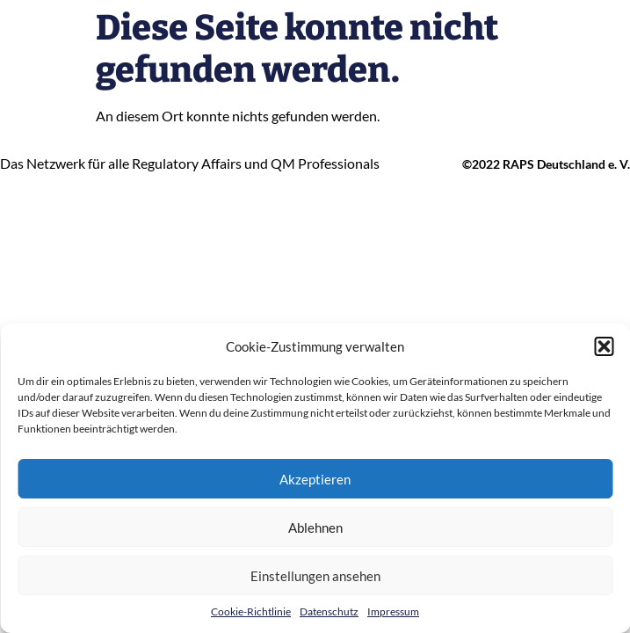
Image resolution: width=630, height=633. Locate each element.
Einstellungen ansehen (315, 576)
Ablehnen (315, 527)
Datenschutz (329, 611)
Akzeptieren (315, 479)
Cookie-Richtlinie (251, 611)
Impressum (393, 611)
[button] (603, 346)
